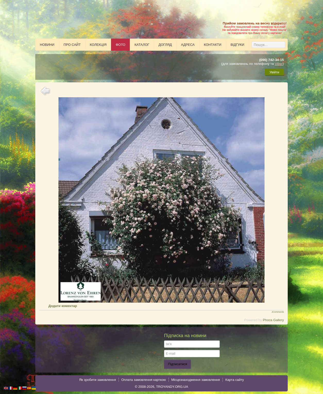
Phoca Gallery (273, 320)
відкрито (278, 23)
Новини (47, 45)
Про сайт (72, 45)
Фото (120, 45)
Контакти (212, 45)
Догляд (165, 45)
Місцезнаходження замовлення (195, 380)
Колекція (98, 45)
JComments (277, 312)
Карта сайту (234, 380)
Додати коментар (62, 306)
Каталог (141, 45)
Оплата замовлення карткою (143, 380)
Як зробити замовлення (97, 380)
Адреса (188, 45)
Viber (279, 64)
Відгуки (237, 45)
